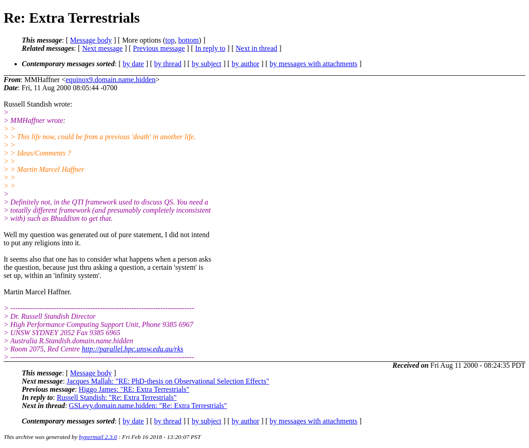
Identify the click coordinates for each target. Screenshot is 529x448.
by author (245, 64)
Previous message (159, 48)
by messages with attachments (313, 64)
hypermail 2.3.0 (98, 436)
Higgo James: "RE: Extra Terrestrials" (134, 389)
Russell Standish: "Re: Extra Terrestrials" (117, 397)
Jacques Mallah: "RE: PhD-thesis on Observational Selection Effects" (168, 381)
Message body (91, 40)
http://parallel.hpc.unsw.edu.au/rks (132, 349)
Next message (102, 48)
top (169, 40)
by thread (168, 64)
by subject (206, 64)
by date (133, 64)
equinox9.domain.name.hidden (111, 79)
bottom (188, 40)
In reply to (210, 48)
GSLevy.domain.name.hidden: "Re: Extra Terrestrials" (148, 405)
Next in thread (256, 48)
